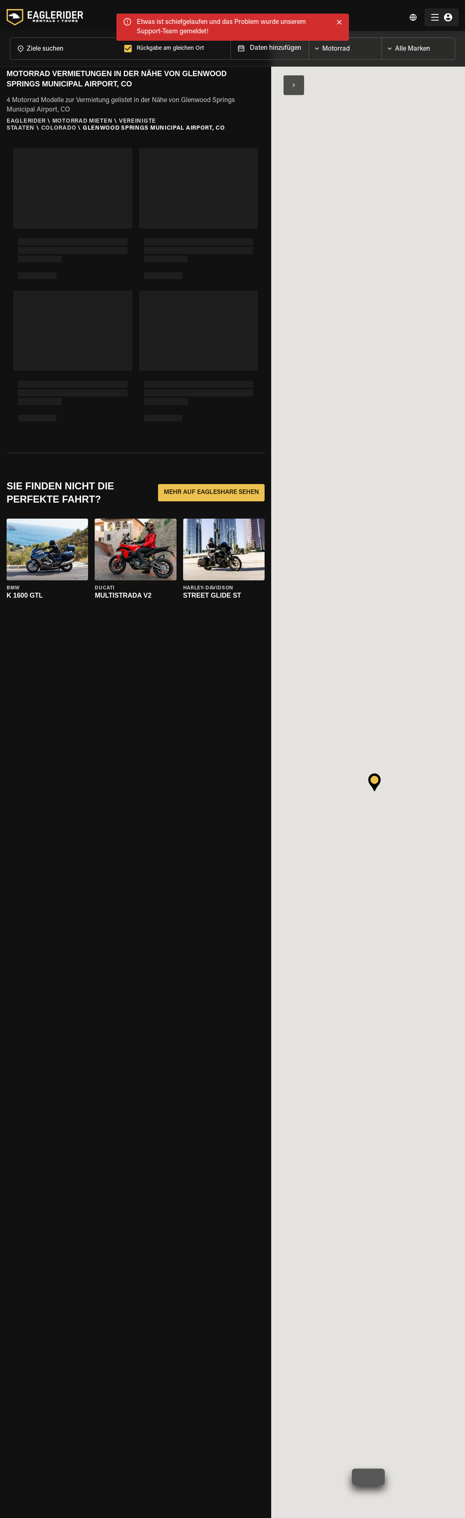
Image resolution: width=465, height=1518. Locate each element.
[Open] (381, 43)
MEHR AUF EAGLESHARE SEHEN (211, 489)
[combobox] (65, 44)
